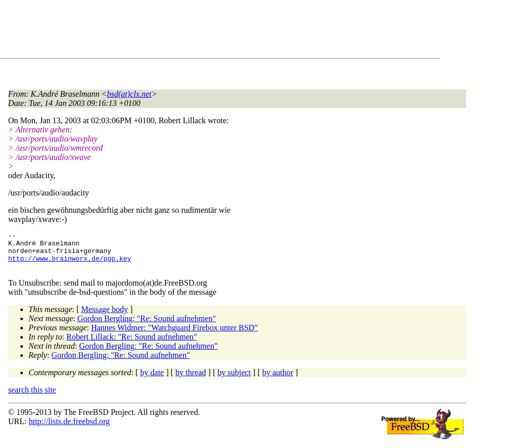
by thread (191, 380)
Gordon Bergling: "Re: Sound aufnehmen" (146, 326)
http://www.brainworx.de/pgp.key (69, 264)
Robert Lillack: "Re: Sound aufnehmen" (132, 344)
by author (277, 380)
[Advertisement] (193, 31)
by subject (234, 380)
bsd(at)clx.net (129, 94)
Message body (104, 317)
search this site (32, 397)
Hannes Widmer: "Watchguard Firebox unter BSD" (174, 335)
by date (152, 380)
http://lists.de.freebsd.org (68, 429)
